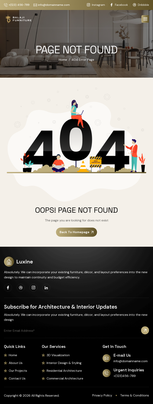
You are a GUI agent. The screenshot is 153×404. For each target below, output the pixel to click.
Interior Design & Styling (64, 363)
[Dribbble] (21, 288)
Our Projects (18, 371)
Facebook (119, 5)
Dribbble (141, 5)
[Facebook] (8, 288)
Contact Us (17, 378)
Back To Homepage (76, 232)
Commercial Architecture (65, 378)
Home (13, 355)
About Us (16, 363)
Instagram (96, 5)
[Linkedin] (46, 288)
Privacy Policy (102, 395)
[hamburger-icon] (145, 19)
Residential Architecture (64, 371)
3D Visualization (58, 355)
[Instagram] (33, 288)
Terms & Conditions (134, 395)
